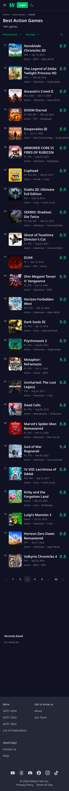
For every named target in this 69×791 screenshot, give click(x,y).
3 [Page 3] (27, 579)
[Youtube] (13, 773)
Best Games (19, 14)
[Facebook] (39, 773)
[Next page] (63, 579)
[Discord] (30, 773)
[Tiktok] (56, 773)
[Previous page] (6, 579)
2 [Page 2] (20, 579)
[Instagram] (47, 773)
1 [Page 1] (13, 579)
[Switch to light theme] (32, 5)
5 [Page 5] (42, 579)
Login (22, 5)
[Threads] (21, 773)
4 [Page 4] (34, 579)
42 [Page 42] (56, 579)
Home (6, 14)
